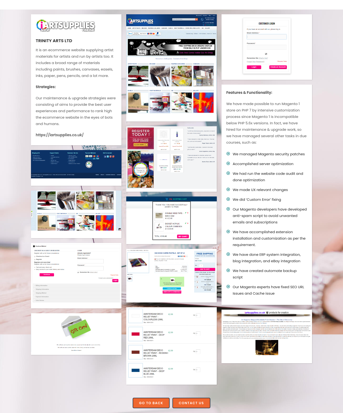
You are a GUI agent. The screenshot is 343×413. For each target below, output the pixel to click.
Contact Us (191, 403)
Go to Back (151, 403)
